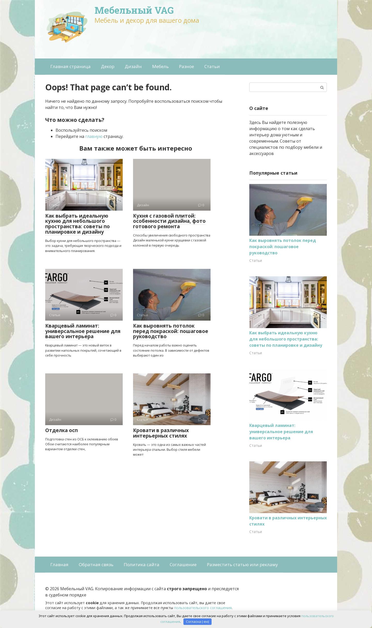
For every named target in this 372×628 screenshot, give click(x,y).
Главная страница (70, 66)
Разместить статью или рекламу (242, 564)
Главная (59, 564)
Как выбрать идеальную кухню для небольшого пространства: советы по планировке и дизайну (77, 223)
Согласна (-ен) (197, 621)
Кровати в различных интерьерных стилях (161, 433)
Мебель (160, 66)
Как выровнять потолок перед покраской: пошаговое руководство (170, 331)
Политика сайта (141, 564)
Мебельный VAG (134, 10)
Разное (186, 66)
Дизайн (133, 66)
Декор (107, 66)
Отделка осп (61, 430)
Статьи (212, 66)
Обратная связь (96, 564)
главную (94, 136)
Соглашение (183, 564)
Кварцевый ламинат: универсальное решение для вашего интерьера (82, 331)
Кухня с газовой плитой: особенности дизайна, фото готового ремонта (169, 221)
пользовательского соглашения (203, 607)
